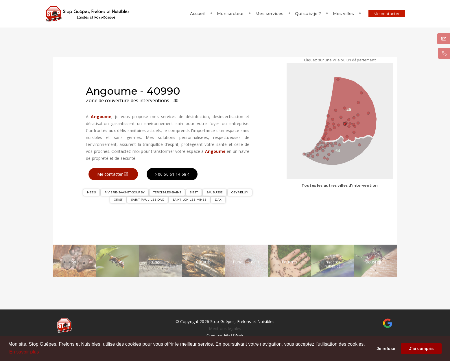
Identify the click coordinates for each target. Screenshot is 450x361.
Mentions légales (225, 328)
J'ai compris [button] (421, 348)
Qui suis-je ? (296, 13)
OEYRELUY (239, 192)
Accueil (185, 13)
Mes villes (331, 13)
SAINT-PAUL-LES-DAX (147, 199)
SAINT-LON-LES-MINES (189, 199)
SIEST (194, 192)
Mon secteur (217, 13)
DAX (218, 199)
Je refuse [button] (386, 348)
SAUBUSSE (214, 192)
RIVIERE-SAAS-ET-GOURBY (124, 192)
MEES (91, 192)
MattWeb (234, 335)
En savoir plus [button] (24, 351)
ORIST (118, 199)
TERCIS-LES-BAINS (167, 192)
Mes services (257, 13)
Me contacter (374, 13)
